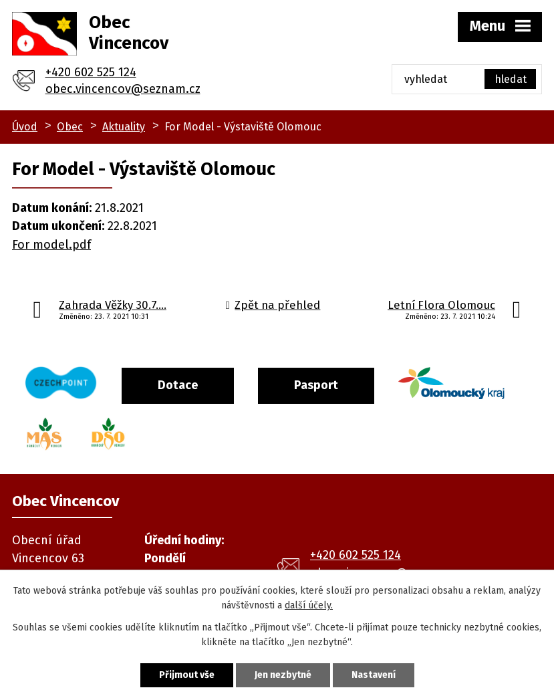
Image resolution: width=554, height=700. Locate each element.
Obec (70, 126)
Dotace (178, 385)
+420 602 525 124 (90, 72)
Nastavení (374, 675)
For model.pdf (51, 244)
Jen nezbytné (283, 675)
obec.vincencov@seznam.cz (122, 89)
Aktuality (123, 126)
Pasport (316, 385)
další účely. (309, 605)
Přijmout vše (187, 675)
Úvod (24, 126)
